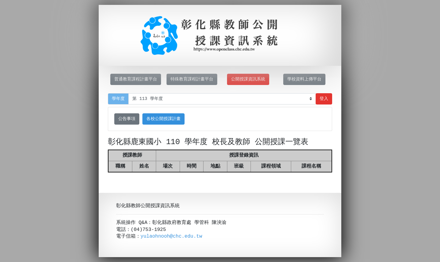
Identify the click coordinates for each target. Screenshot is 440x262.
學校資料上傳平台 (304, 79)
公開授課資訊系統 (248, 79)
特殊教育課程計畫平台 (191, 79)
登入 (324, 99)
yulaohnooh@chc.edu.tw (171, 236)
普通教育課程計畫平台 (135, 79)
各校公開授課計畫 (163, 119)
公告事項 (126, 119)
